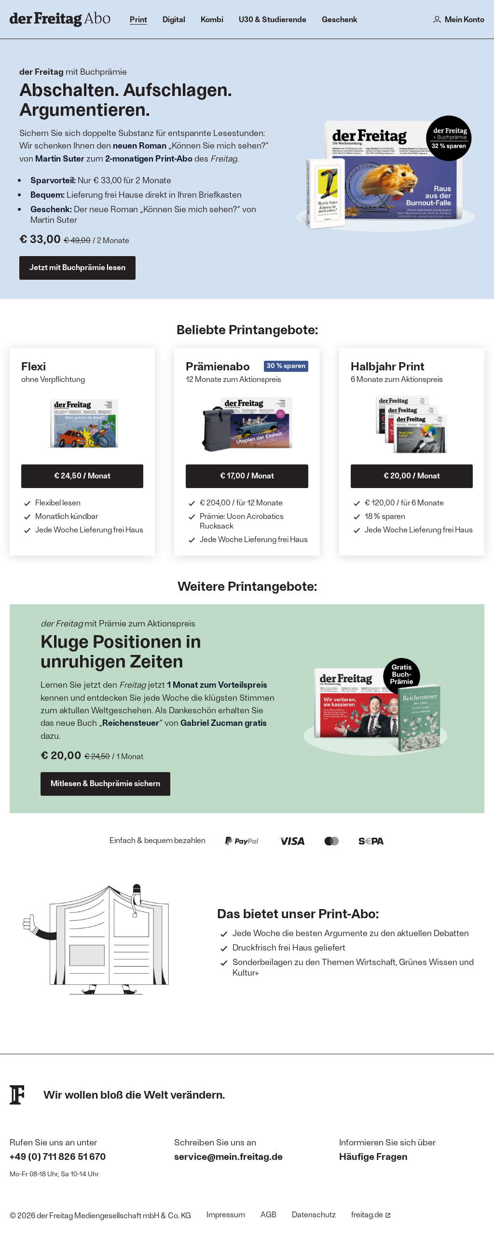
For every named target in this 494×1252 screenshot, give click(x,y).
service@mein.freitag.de (228, 1156)
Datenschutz (314, 1214)
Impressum (225, 1214)
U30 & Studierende (272, 19)
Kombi (212, 19)
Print (138, 19)
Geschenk (339, 19)
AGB (268, 1214)
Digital (174, 19)
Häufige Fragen (373, 1156)
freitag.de (371, 1214)
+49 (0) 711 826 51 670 (58, 1156)
